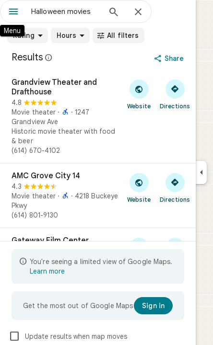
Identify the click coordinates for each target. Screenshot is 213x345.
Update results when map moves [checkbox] (68, 336)
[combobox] (65, 11)
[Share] (170, 58)
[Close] (138, 12)
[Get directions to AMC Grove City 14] (175, 187)
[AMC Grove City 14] (98, 195)
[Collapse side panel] (201, 172)
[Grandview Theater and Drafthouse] (98, 116)
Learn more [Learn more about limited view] (47, 271)
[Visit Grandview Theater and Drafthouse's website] (139, 94)
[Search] (113, 12)
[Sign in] (153, 305)
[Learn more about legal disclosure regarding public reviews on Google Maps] (49, 57)
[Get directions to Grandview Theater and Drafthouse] (175, 94)
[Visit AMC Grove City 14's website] (139, 187)
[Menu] (13, 12)
